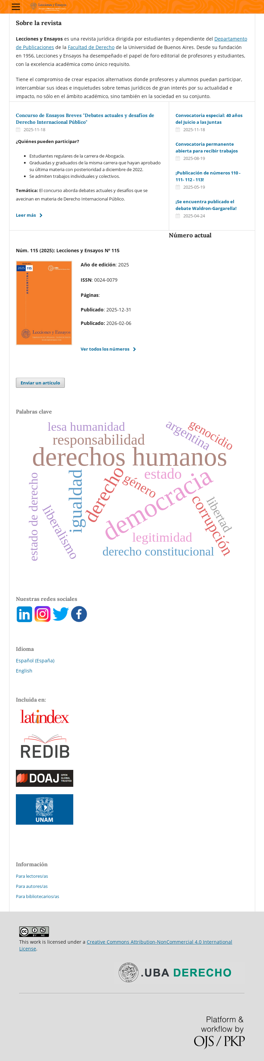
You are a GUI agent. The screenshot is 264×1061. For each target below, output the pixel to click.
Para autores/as (32, 886)
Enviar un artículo (40, 383)
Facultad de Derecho (91, 47)
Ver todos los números (105, 349)
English (24, 670)
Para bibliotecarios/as (37, 896)
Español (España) (35, 660)
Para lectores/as (32, 876)
